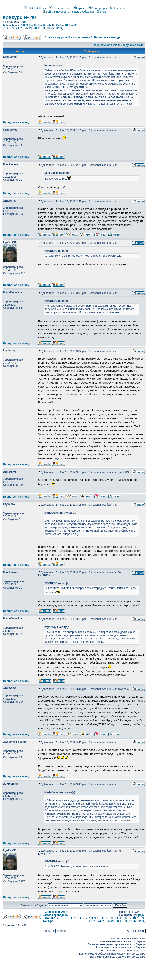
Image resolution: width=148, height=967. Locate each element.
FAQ (28, 8)
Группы (79, 8)
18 (66, 25)
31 (48, 28)
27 (30, 28)
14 (48, 25)
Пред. (23, 21)
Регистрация (97, 8)
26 (26, 28)
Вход (101, 11)
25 (21, 28)
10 (30, 25)
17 (61, 25)
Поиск (41, 8)
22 (8, 28)
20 (75, 25)
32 (52, 28)
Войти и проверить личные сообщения (68, 11)
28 (35, 28)
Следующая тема (132, 45)
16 (57, 25)
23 (13, 28)
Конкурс (116, 37)
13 (44, 25)
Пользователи (59, 8)
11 (35, 25)
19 (70, 25)
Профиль (117, 8)
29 (39, 28)
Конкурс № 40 (19, 17)
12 (39, 25)
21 (4, 28)
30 (44, 28)
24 (17, 28)
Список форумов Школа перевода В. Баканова (76, 37)
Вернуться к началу (16, 122)
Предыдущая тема (105, 45)
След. (59, 28)
